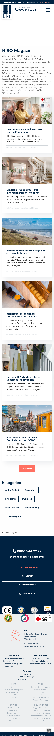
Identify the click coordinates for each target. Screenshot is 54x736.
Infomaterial (27, 593)
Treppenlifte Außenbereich (13, 661)
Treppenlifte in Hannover (40, 721)
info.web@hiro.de (37, 646)
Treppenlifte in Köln (40, 708)
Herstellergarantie (13, 713)
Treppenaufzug (32, 507)
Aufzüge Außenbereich (27, 679)
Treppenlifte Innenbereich (13, 658)
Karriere (14, 687)
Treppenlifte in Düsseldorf (41, 715)
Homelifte (27, 674)
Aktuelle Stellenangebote (13, 689)
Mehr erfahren (44, 2)
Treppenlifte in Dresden (40, 718)
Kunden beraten (13, 715)
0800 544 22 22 (27, 551)
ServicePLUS (13, 695)
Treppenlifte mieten (40, 700)
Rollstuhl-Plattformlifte (40, 658)
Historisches (10, 498)
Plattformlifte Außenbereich (40, 663)
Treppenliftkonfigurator (13, 663)
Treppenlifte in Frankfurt (40, 710)
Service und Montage (13, 718)
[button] (49, 731)
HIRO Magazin (13, 516)
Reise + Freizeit (11, 507)
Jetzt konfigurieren (27, 566)
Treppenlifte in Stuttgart (40, 713)
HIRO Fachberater (13, 708)
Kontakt (27, 575)
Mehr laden (27, 468)
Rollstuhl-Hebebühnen (40, 661)
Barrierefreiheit (11, 490)
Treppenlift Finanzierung (40, 687)
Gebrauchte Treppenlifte (13, 666)
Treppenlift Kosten (40, 689)
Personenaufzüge (27, 676)
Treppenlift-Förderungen (40, 692)
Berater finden (27, 584)
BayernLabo (40, 695)
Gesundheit (30, 490)
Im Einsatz (27, 498)
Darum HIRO (13, 710)
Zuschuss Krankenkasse (40, 697)
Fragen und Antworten (13, 692)
